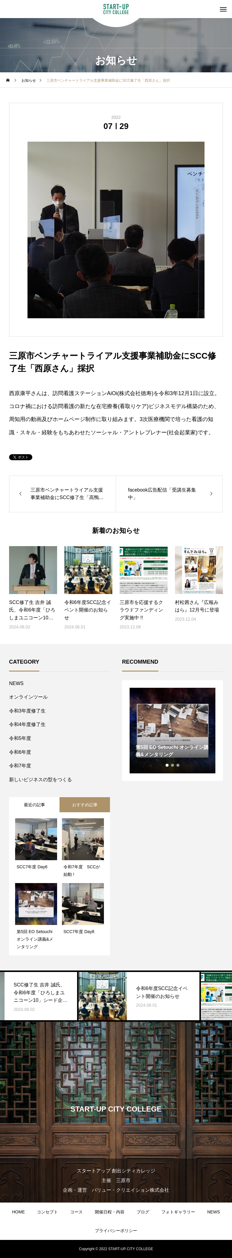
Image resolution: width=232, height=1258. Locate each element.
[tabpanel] (172, 730)
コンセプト (47, 1211)
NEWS (16, 683)
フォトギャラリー (178, 1211)
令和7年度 (20, 765)
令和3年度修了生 (27, 710)
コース (76, 1211)
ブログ (143, 1211)
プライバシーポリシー (116, 1230)
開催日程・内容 (109, 1211)
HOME (18, 1211)
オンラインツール (28, 697)
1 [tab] (167, 765)
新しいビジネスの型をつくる (40, 779)
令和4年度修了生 (27, 724)
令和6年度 (20, 752)
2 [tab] (173, 765)
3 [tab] (178, 765)
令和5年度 (20, 738)
